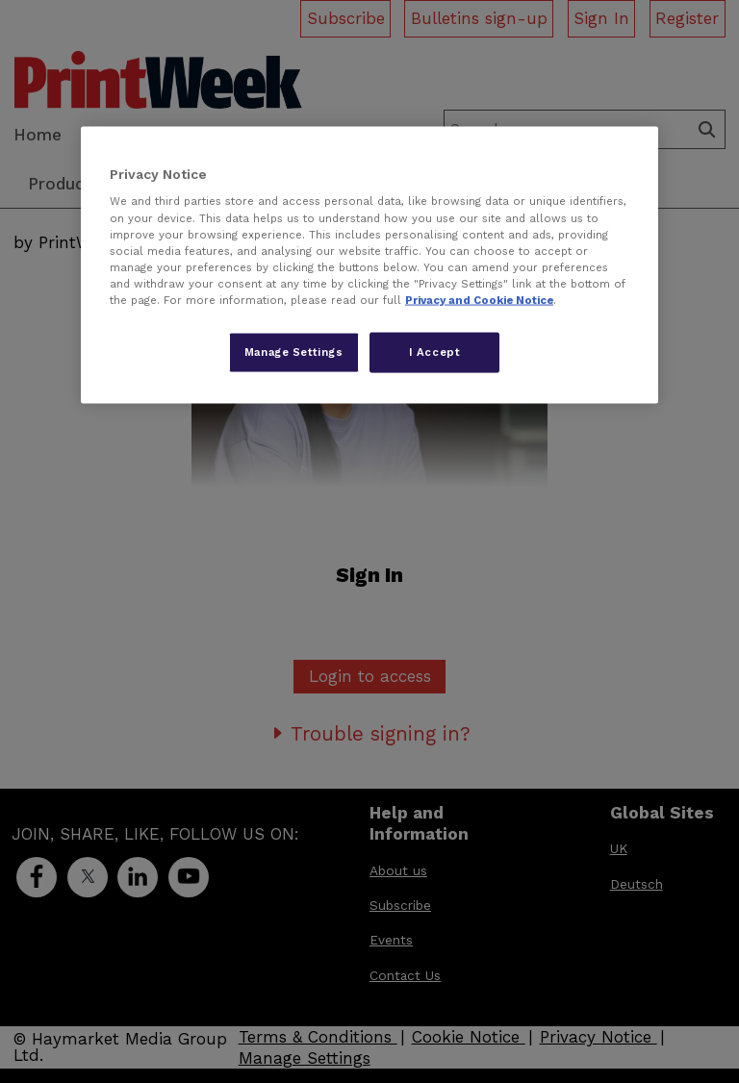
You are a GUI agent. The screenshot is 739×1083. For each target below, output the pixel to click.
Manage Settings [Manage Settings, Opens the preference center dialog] (294, 351)
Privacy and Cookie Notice (479, 299)
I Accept (435, 351)
